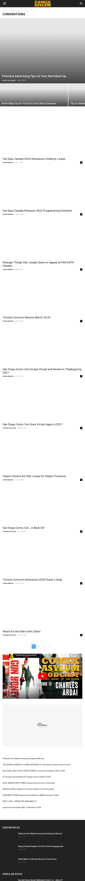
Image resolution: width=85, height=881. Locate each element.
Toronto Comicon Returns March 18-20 (26, 317)
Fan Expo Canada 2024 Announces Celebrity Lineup (34, 158)
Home (5, 10)
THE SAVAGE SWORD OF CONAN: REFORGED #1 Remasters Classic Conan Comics (37, 765)
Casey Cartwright (8, 80)
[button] (4, 3)
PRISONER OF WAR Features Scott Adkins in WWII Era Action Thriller (31, 795)
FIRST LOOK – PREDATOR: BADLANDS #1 (20, 801)
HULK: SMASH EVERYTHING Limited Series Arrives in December (29, 783)
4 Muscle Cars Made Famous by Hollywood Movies (23, 758)
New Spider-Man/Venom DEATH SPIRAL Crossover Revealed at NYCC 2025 (34, 771)
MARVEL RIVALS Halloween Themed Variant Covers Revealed (28, 789)
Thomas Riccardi (9, 428)
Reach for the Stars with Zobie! (21, 631)
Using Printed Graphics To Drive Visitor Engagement (40, 846)
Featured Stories (16, 10)
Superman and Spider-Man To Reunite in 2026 (22, 807)
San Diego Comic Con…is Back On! (23, 527)
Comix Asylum (8, 162)
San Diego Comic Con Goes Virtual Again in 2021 (33, 424)
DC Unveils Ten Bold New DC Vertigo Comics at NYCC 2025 (27, 777)
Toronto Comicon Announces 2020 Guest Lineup (32, 579)
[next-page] (50, 646)
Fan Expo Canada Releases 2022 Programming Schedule (37, 210)
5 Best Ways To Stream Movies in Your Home (37, 859)
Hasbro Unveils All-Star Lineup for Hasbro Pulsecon (34, 476)
